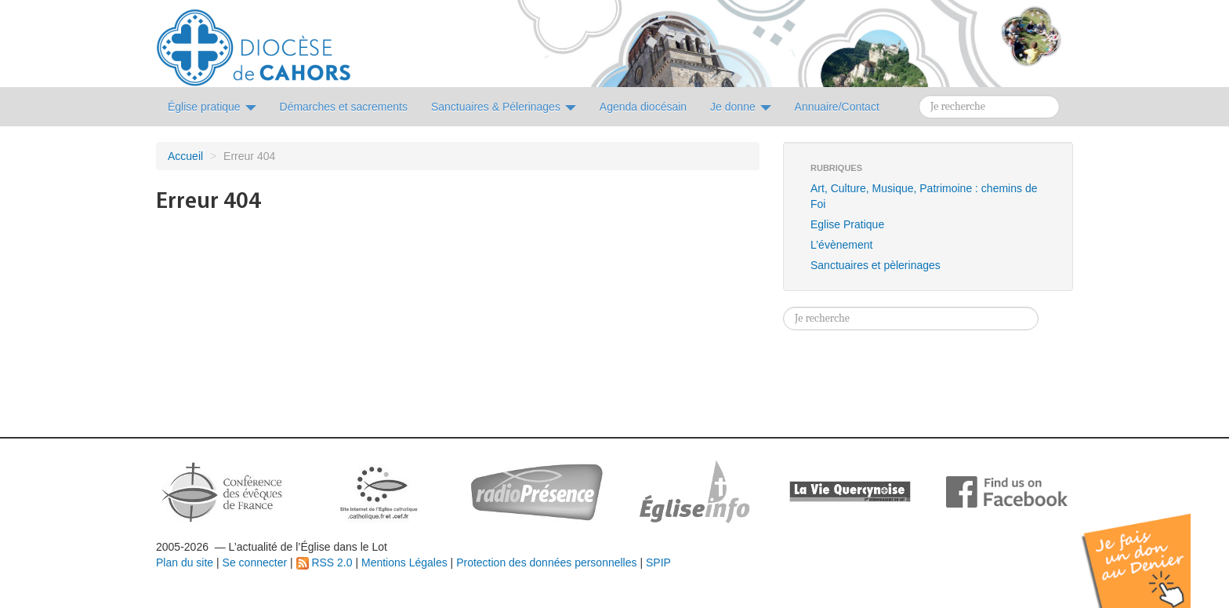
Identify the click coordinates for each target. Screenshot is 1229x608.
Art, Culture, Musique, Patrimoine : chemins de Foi (923, 196)
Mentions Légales (404, 562)
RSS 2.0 (324, 562)
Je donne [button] (740, 106)
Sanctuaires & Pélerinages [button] (503, 106)
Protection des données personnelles (546, 562)
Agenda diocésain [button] (643, 106)
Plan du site (184, 562)
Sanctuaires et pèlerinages (875, 265)
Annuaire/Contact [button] (837, 106)
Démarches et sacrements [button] (344, 106)
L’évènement (841, 244)
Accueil (185, 156)
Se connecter (255, 562)
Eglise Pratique (847, 224)
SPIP (658, 562)
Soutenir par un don (1150, 549)
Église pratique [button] (212, 106)
